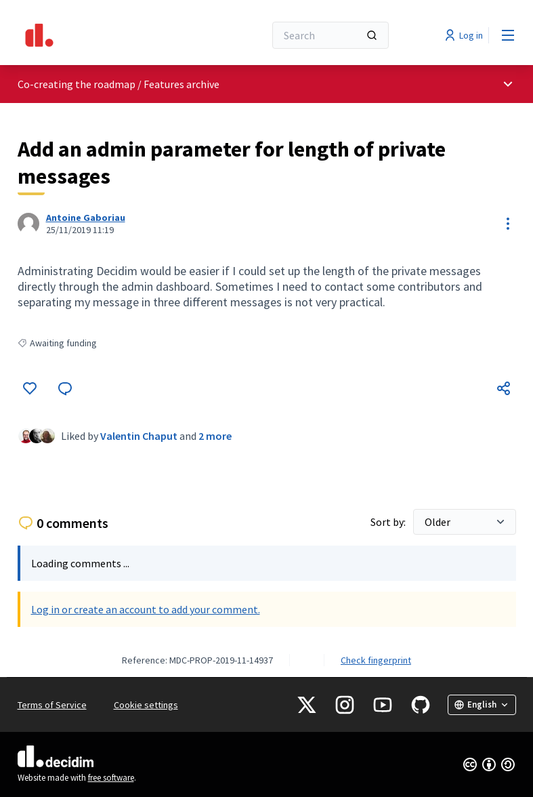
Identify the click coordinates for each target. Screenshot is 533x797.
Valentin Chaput (138, 436)
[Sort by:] (464, 522)
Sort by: (389, 522)
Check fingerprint (376, 660)
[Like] (30, 388)
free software (111, 777)
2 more (215, 436)
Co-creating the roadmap (76, 84)
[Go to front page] (108, 35)
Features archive (181, 84)
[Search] (330, 35)
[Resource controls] (508, 224)
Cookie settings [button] (146, 705)
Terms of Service (52, 705)
